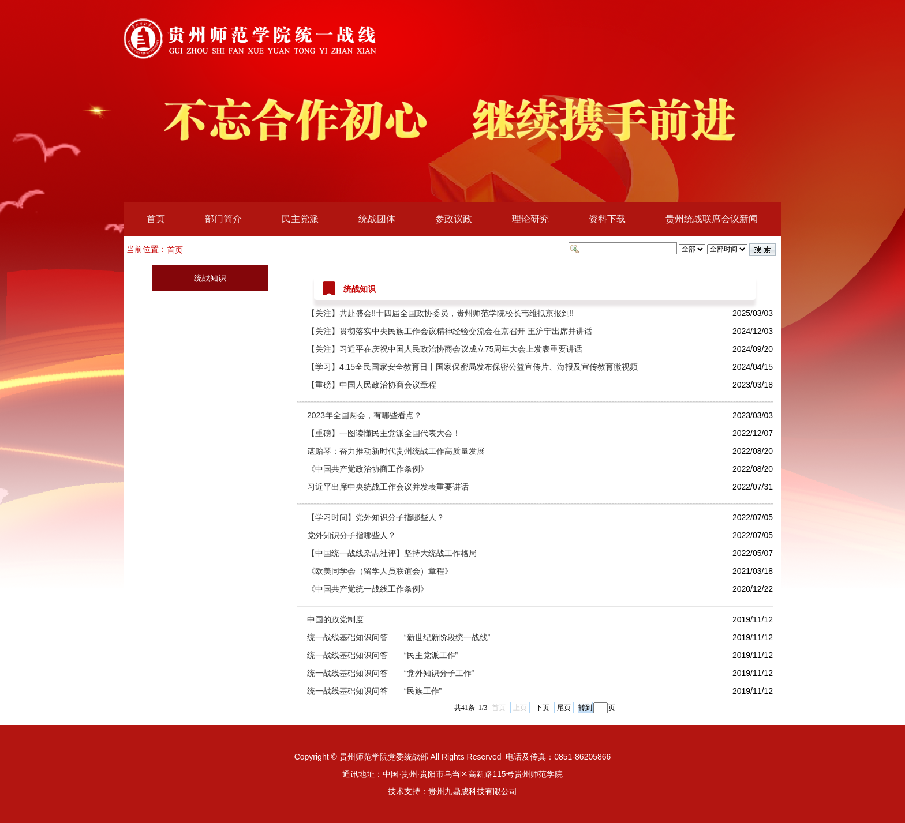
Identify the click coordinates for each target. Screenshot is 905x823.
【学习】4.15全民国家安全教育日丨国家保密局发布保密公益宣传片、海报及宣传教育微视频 (472, 366)
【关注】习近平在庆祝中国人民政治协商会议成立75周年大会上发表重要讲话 (445, 349)
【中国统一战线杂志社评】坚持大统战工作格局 (392, 553)
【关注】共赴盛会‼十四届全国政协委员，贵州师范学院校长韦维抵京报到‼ (440, 313)
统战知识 (210, 278)
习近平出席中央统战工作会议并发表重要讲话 (388, 486)
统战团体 (376, 219)
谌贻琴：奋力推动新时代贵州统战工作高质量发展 (396, 451)
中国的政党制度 (335, 619)
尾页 (564, 708)
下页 (542, 708)
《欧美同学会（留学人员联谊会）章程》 (379, 571)
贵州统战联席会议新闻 (711, 219)
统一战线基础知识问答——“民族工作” (374, 691)
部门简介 (223, 219)
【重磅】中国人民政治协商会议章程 (371, 384)
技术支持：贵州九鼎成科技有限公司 (452, 791)
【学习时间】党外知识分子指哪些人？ (375, 517)
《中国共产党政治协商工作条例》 (367, 468)
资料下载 (607, 219)
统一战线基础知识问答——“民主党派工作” (382, 655)
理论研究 (530, 219)
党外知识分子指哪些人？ (351, 535)
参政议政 (453, 219)
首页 (156, 219)
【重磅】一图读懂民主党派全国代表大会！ (384, 433)
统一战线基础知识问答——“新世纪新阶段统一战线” (398, 637)
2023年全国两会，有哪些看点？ (364, 415)
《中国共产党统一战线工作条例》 (367, 588)
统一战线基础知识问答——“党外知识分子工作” (390, 673)
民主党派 (300, 219)
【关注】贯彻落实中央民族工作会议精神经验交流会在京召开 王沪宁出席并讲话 (449, 331)
